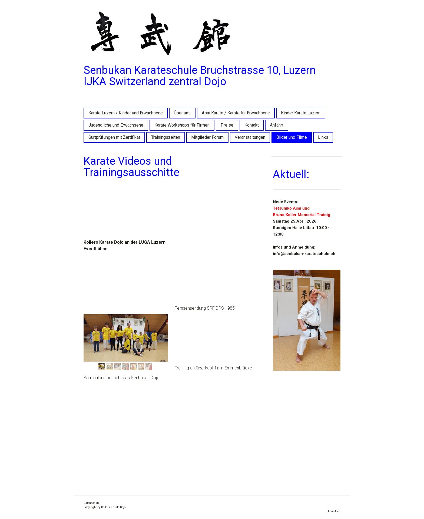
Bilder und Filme (291, 137)
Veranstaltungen (250, 137)
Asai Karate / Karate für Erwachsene (236, 112)
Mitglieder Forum (207, 137)
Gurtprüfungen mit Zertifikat (114, 137)
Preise (227, 125)
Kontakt (251, 125)
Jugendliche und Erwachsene (115, 125)
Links (323, 137)
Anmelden (334, 511)
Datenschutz (92, 503)
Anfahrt (276, 125)
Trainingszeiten (165, 137)
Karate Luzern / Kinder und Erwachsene (125, 112)
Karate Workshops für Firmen (182, 125)
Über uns (182, 112)
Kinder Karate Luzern (300, 112)
